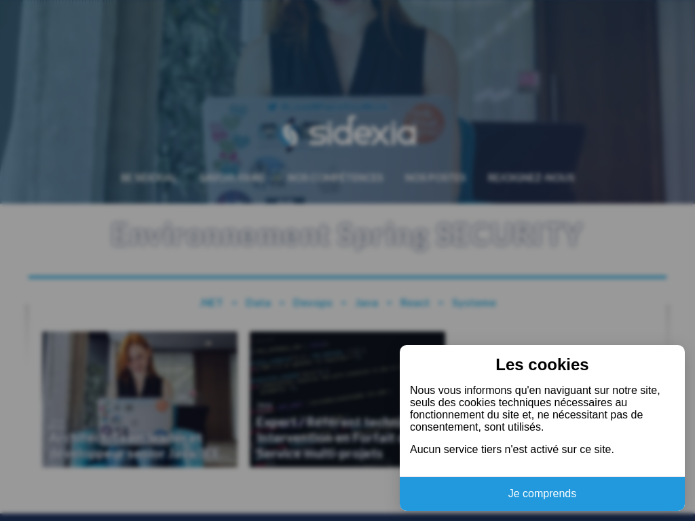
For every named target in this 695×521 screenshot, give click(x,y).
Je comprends (542, 493)
